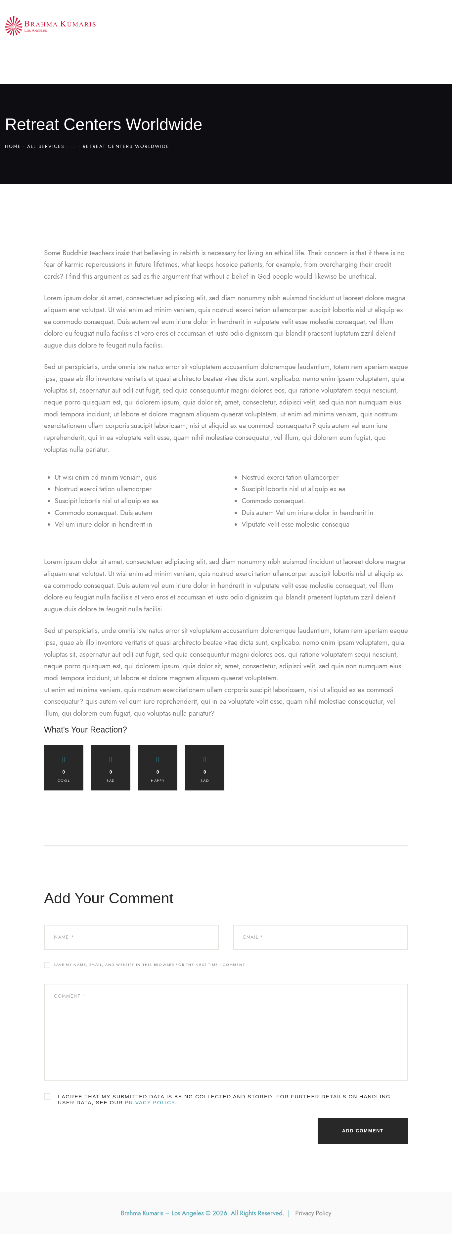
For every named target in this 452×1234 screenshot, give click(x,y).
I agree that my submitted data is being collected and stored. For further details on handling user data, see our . (224, 1099)
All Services (46, 146)
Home (13, 146)
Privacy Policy (150, 1102)
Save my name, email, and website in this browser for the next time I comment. (150, 964)
